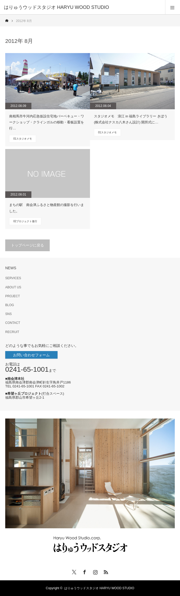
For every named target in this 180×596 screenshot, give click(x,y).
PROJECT (12, 296)
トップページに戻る (27, 245)
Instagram (95, 571)
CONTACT (12, 323)
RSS (105, 571)
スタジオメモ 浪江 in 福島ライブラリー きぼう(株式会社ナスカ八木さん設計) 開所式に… (130, 119)
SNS (8, 314)
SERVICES (13, 278)
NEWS (10, 268)
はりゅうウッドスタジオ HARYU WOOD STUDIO (100, 588)
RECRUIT (12, 332)
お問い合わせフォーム (31, 355)
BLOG (9, 305)
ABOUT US (13, 287)
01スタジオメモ (22, 138)
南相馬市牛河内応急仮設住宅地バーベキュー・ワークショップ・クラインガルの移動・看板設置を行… (46, 122)
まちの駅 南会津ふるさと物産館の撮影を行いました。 (46, 208)
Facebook (84, 571)
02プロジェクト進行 (25, 221)
